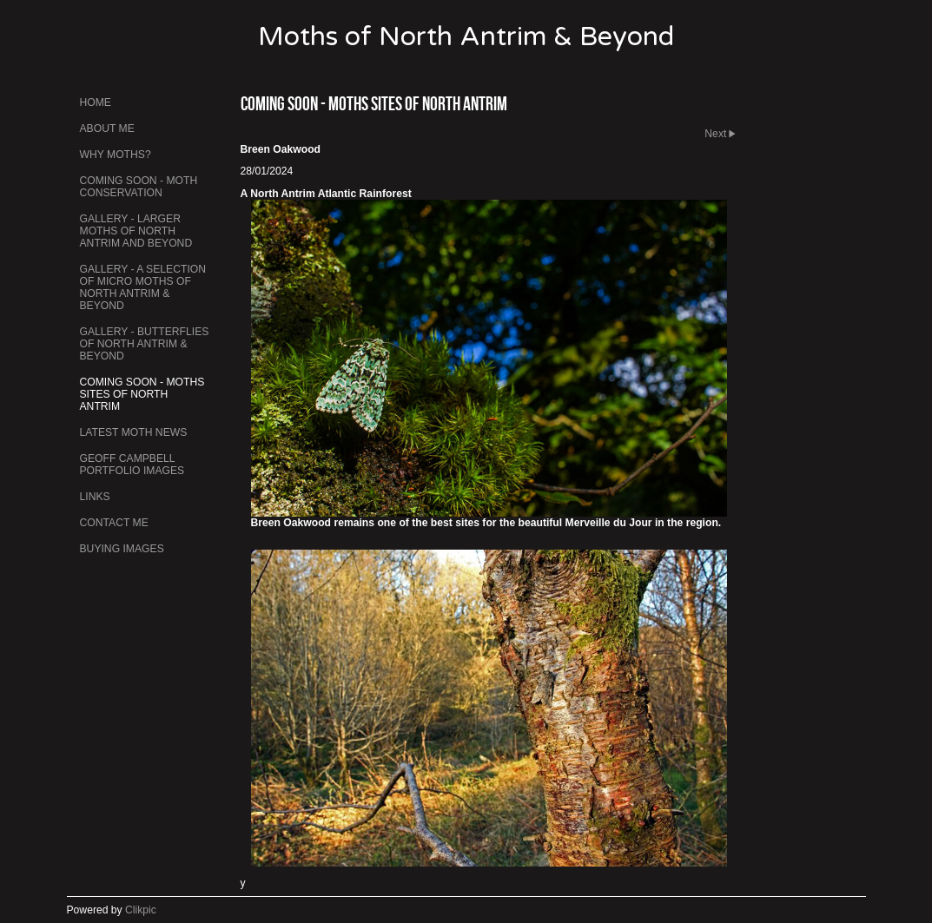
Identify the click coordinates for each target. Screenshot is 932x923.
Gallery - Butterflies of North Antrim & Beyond (144, 344)
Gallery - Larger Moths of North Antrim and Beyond (136, 231)
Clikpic (140, 910)
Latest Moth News (134, 432)
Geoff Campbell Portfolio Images (132, 464)
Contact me (114, 523)
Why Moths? (115, 154)
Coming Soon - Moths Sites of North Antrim (142, 394)
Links (95, 497)
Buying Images (122, 549)
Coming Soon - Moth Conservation (139, 187)
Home (95, 102)
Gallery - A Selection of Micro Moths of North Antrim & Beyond (143, 287)
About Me (107, 128)
